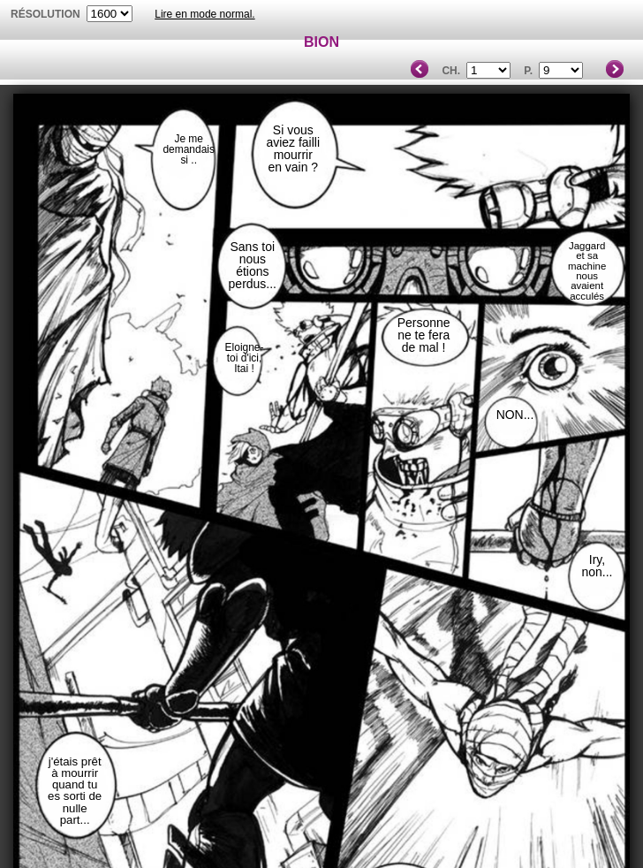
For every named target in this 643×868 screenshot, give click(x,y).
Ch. (451, 71)
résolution (45, 14)
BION (321, 41)
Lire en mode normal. (204, 14)
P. (528, 71)
